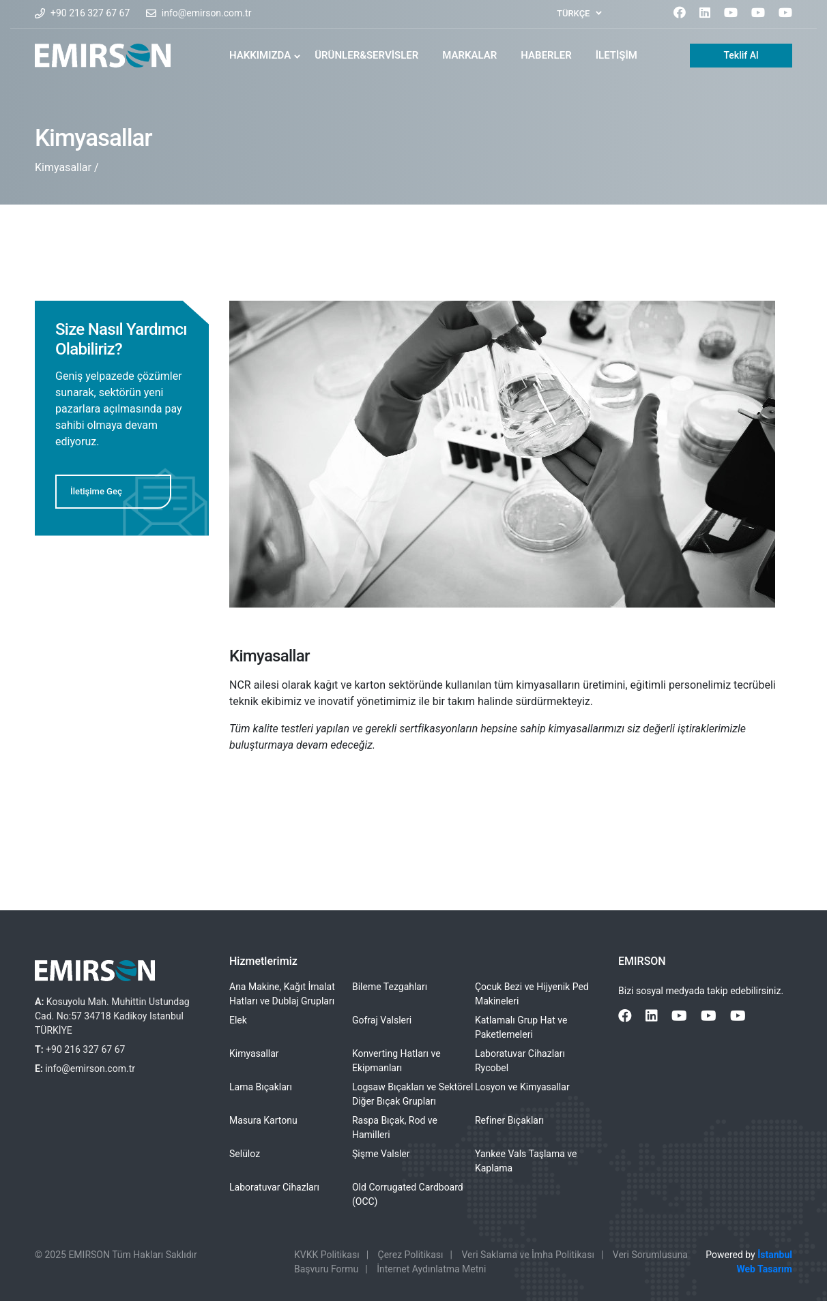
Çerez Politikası (411, 1254)
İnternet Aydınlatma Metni (431, 1268)
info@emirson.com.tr (207, 13)
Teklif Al (740, 55)
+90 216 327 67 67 (90, 13)
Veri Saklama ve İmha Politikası (527, 1254)
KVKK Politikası (327, 1254)
